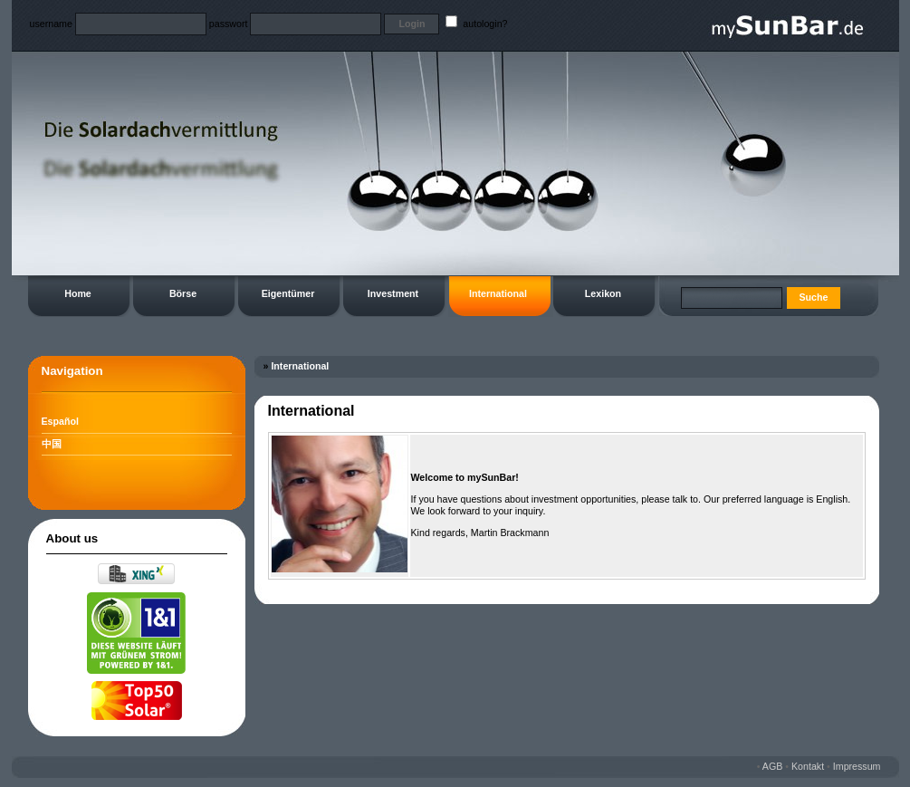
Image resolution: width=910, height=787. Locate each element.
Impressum (857, 766)
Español (60, 421)
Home (77, 293)
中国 (52, 443)
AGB (772, 766)
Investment (393, 293)
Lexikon (603, 293)
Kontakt (807, 766)
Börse (182, 293)
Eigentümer (288, 293)
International (498, 293)
